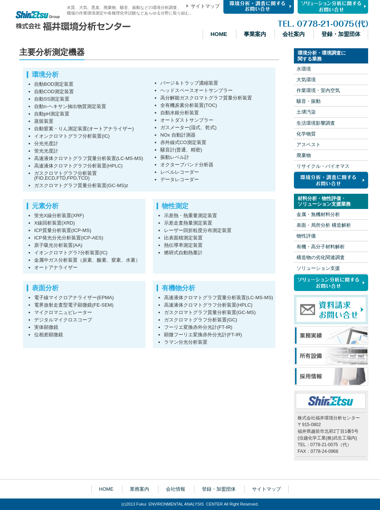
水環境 (304, 69)
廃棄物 (304, 155)
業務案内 (139, 489)
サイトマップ (205, 6)
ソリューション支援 (318, 268)
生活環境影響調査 (316, 123)
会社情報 (175, 489)
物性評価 (306, 236)
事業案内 (255, 34)
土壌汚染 (306, 112)
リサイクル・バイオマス (323, 166)
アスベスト (309, 144)
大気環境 (306, 79)
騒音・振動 (309, 101)
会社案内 (293, 34)
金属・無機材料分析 (318, 214)
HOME (218, 34)
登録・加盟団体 (340, 34)
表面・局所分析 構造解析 (324, 225)
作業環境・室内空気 (318, 90)
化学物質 (306, 134)
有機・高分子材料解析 (321, 246)
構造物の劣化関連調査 (321, 257)
